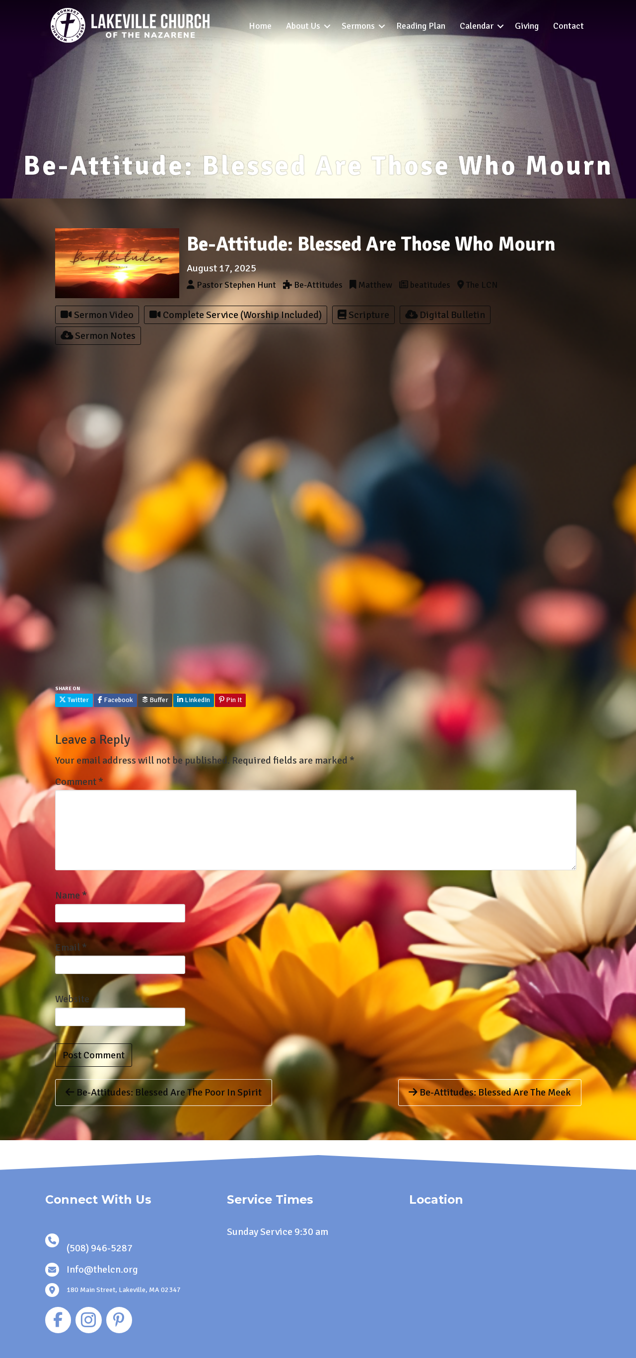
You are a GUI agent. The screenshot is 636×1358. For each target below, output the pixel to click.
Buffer (155, 700)
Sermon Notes (98, 335)
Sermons (358, 25)
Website (72, 999)
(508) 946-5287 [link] (100, 1248)
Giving (527, 25)
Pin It (230, 700)
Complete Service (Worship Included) (235, 315)
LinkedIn (193, 700)
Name (71, 895)
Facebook (115, 700)
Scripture (363, 315)
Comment (79, 782)
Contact (568, 25)
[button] (327, 26)
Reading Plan (420, 25)
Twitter (74, 700)
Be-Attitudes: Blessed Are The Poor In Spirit (164, 1092)
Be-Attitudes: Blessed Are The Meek (490, 1092)
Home (260, 25)
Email (71, 947)
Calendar (477, 25)
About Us (303, 25)
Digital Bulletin (445, 315)
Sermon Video (97, 315)
